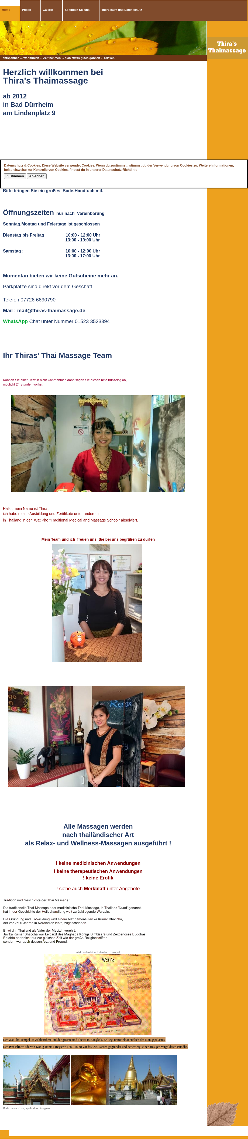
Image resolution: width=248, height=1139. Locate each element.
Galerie (48, 9)
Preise (26, 9)
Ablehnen (36, 176)
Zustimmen (15, 176)
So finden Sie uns (77, 9)
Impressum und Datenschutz (121, 9)
